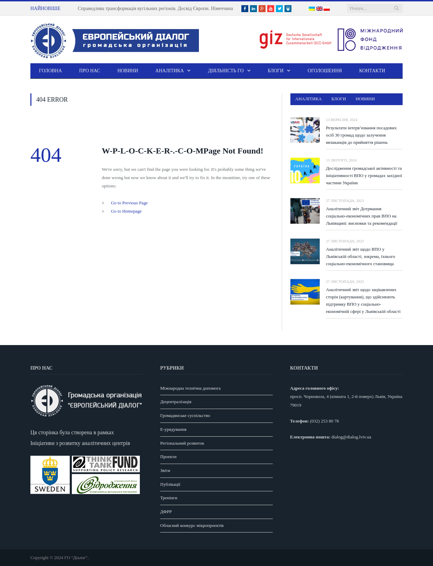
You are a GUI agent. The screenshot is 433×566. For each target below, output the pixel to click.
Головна (50, 70)
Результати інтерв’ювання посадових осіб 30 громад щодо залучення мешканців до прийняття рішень (361, 135)
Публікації (170, 484)
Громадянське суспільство (185, 415)
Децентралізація (175, 401)
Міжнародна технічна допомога (190, 388)
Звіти (165, 470)
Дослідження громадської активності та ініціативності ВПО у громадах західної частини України (364, 175)
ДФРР (166, 511)
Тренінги (168, 497)
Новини (127, 70)
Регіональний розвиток (182, 443)
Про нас (89, 70)
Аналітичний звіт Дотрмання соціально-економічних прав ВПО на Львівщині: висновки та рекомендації (361, 216)
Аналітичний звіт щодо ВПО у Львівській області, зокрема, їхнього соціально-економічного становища (360, 256)
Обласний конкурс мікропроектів (192, 525)
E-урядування (173, 429)
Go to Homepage (126, 211)
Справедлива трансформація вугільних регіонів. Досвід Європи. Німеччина (155, 8)
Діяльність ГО (225, 70)
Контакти (372, 70)
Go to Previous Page (129, 202)
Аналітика (169, 70)
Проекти (168, 456)
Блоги (276, 70)
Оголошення (325, 70)
